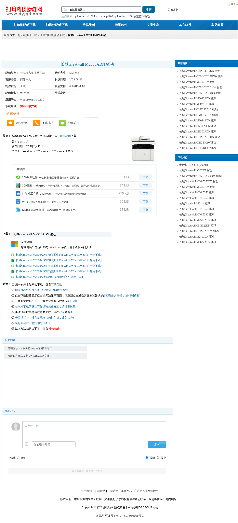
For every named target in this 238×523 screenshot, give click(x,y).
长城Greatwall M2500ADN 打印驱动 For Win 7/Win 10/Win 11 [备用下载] (58, 260)
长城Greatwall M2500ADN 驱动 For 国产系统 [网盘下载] (49, 276)
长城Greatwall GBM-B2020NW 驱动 (200, 175)
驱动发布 (126, 490)
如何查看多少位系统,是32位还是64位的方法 (41, 290)
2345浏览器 (132, 295)
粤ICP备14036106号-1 (130, 515)
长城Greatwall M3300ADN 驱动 (198, 131)
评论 (62, 312)
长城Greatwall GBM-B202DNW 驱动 (200, 87)
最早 (163, 457)
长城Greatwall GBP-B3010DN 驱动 (199, 70)
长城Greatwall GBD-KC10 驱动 (197, 142)
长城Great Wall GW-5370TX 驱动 (198, 181)
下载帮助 (56, 284)
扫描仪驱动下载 (57, 24)
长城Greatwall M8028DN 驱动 (197, 104)
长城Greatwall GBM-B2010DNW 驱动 (201, 76)
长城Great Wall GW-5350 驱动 (197, 192)
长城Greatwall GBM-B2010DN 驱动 (200, 92)
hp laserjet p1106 (103, 16)
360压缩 (72, 301)
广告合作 (139, 490)
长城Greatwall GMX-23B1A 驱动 (198, 109)
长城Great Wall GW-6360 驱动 (197, 209)
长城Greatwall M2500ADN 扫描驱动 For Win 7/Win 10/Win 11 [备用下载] (58, 271)
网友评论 (21, 122)
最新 (152, 457)
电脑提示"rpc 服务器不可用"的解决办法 (30, 348)
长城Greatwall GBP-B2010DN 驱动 (199, 137)
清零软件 (121, 24)
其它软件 (185, 24)
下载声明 (113, 490)
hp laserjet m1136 (83, 16)
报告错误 (54, 328)
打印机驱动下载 (25, 24)
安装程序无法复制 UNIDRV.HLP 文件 (28, 355)
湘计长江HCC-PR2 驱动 (193, 164)
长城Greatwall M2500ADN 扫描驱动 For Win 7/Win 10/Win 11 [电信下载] (58, 265)
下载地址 (47, 122)
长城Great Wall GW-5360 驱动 (197, 198)
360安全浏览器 (113, 295)
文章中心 (153, 24)
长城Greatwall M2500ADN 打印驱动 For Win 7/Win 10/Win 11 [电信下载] (58, 254)
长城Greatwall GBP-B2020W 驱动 (199, 231)
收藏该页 (73, 122)
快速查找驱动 (141, 16)
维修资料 (89, 24)
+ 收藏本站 (232, 4)
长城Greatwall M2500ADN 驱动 (198, 220)
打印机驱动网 (105, 507)
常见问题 (217, 24)
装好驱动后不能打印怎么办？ (33, 323)
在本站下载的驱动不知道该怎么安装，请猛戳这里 (45, 306)
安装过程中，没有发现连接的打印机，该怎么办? (44, 317)
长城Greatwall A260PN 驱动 (195, 170)
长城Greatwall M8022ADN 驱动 (198, 98)
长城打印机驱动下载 (52, 35)
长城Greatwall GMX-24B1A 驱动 (198, 115)
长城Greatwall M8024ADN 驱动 (198, 120)
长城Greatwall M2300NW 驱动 (197, 187)
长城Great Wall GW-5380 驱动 (197, 214)
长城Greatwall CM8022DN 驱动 (197, 126)
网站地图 (153, 490)
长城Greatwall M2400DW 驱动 (197, 81)
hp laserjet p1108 (123, 16)
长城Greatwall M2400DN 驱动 (197, 236)
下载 (145, 177)
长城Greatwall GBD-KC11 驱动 (197, 148)
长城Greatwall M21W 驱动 (194, 203)
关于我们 (86, 490)
